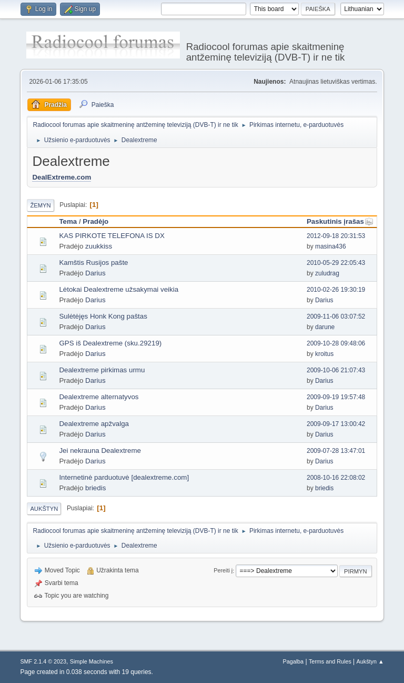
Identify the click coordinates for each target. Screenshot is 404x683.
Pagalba (293, 661)
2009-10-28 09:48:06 (336, 343)
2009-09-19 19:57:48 (336, 397)
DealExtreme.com (61, 177)
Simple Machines (91, 661)
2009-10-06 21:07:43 (336, 370)
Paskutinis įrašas (340, 221)
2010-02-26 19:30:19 (336, 289)
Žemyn (40, 205)
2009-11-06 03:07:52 (336, 316)
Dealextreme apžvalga (94, 424)
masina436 (330, 246)
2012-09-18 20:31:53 (336, 236)
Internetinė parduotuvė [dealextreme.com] (124, 477)
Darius (95, 273)
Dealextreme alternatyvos (98, 397)
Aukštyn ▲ (370, 661)
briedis (95, 488)
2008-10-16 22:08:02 (336, 477)
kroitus (324, 354)
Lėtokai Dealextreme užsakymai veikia (118, 289)
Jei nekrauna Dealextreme (100, 450)
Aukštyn (44, 509)
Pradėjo (95, 221)
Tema (68, 221)
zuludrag (327, 273)
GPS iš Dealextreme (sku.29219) (110, 343)
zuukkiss (98, 246)
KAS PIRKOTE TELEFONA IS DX (111, 236)
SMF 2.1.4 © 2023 (43, 661)
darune (325, 327)
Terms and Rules (330, 661)
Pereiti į (223, 571)
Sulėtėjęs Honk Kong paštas (103, 316)
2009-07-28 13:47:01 (336, 450)
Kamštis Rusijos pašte (93, 262)
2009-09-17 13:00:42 (336, 424)
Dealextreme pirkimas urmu (102, 370)
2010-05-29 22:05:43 (336, 262)
